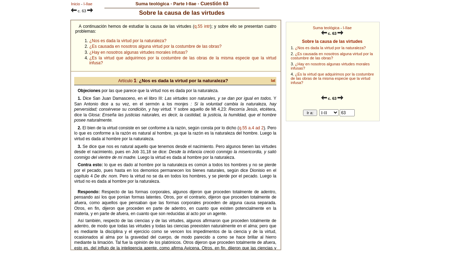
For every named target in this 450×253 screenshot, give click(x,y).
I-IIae (347, 28)
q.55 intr (202, 26)
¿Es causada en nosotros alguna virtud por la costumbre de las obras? (332, 56)
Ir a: (310, 113)
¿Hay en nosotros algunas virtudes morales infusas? (138, 52)
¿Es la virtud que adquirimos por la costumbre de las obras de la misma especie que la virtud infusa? (332, 78)
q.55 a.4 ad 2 (251, 127)
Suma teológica (326, 28)
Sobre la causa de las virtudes (332, 41)
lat (273, 81)
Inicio (75, 4)
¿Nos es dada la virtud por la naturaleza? (330, 48)
